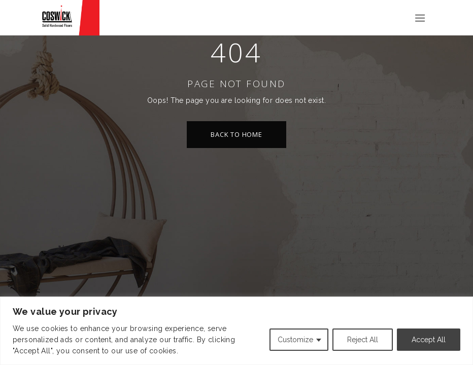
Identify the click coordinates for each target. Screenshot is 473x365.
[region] (236, 331)
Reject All (362, 340)
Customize (295, 340)
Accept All (429, 340)
